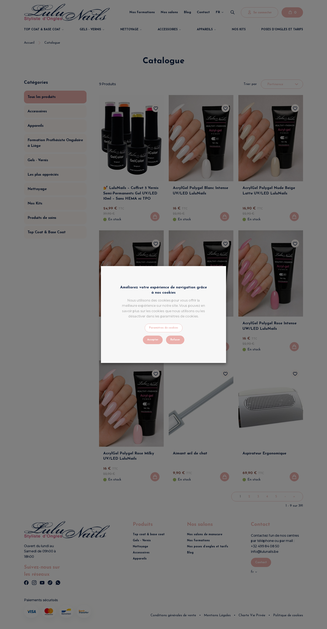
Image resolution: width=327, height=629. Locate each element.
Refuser (175, 340)
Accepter (152, 340)
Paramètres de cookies (163, 328)
